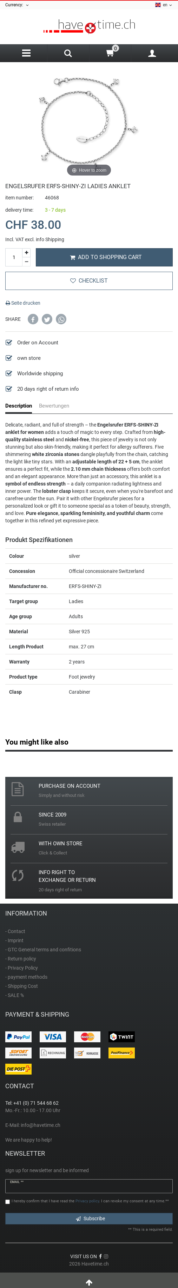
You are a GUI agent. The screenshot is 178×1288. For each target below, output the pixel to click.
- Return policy (20, 959)
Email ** (17, 1182)
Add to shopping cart (106, 257)
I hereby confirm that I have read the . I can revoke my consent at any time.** (90, 1201)
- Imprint (14, 940)
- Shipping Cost (21, 986)
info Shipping (50, 239)
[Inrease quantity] (26, 253)
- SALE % (14, 995)
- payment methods (26, 977)
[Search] (68, 54)
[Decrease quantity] (26, 261)
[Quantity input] (13, 257)
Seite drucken (23, 303)
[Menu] (26, 53)
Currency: (17, 5)
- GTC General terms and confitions (43, 949)
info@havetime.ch (40, 1125)
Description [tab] (18, 406)
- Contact (15, 931)
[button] (33, 319)
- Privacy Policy (21, 968)
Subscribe (90, 1218)
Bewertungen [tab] (54, 406)
